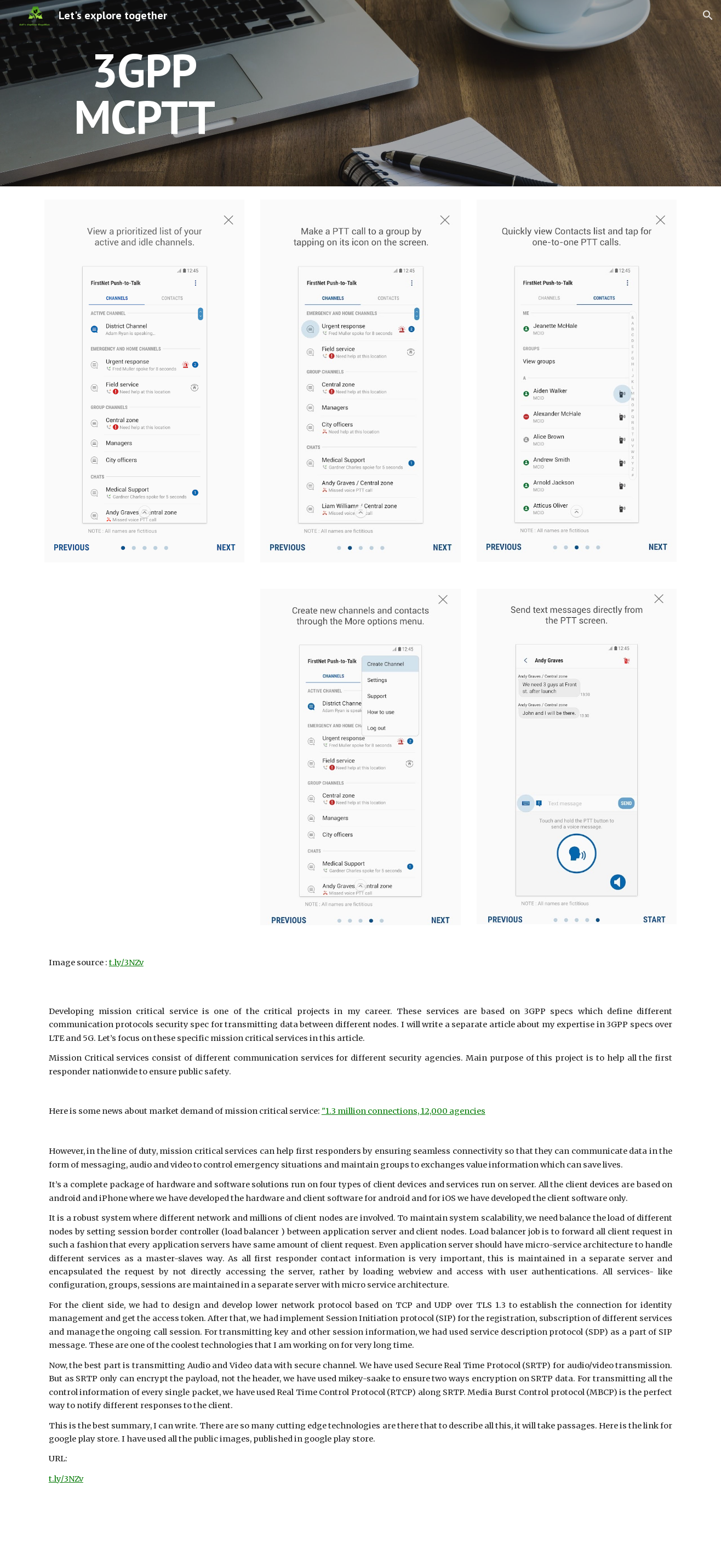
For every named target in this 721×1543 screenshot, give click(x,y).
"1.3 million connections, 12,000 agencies (403, 1111)
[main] (144, 93)
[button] (708, 15)
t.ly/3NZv (126, 962)
